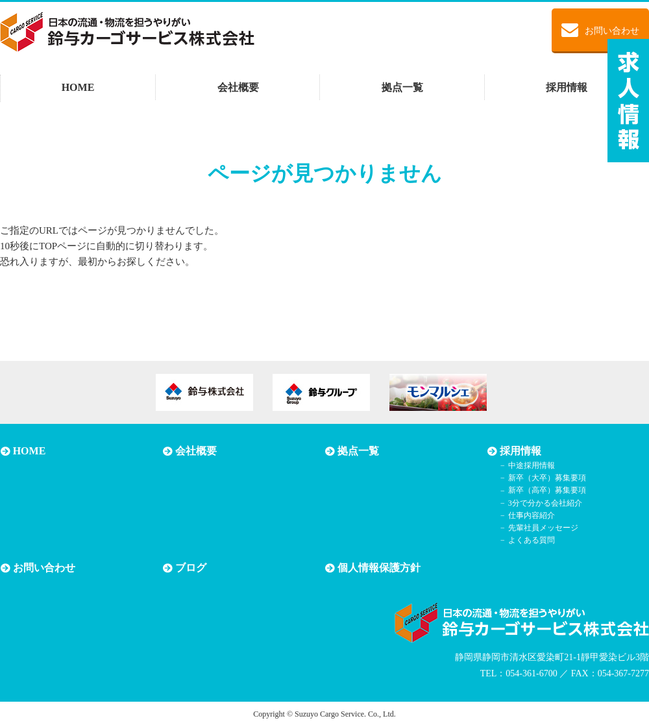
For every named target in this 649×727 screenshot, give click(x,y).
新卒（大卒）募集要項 (546, 477)
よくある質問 (531, 540)
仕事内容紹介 (531, 515)
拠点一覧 (402, 87)
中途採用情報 (531, 465)
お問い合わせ (600, 29)
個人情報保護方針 (378, 568)
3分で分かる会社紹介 (545, 503)
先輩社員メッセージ (543, 527)
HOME (78, 87)
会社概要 (238, 87)
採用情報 (566, 87)
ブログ (190, 568)
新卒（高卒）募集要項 (546, 490)
